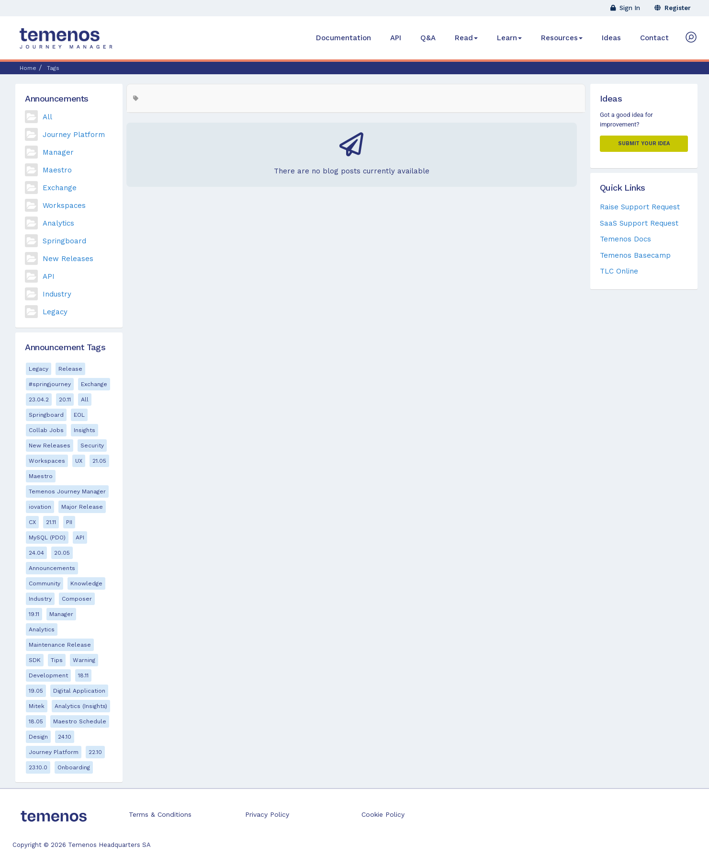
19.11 (34, 614)
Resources (562, 38)
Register (672, 7)
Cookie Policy (383, 814)
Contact (654, 38)
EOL (79, 414)
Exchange (60, 187)
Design (38, 736)
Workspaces (64, 205)
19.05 (36, 690)
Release (70, 369)
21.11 (51, 522)
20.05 (62, 552)
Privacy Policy (267, 814)
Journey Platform (74, 134)
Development (48, 675)
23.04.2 (39, 399)
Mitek (37, 706)
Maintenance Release (60, 644)
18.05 (36, 721)
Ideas (611, 38)
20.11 (65, 399)
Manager (58, 152)
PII (69, 522)
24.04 (36, 552)
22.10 (95, 752)
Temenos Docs (625, 239)
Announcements (52, 568)
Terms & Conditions (160, 814)
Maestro (57, 170)
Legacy (55, 312)
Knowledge (86, 583)
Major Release (82, 506)
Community (44, 583)
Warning (84, 660)
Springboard (64, 241)
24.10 (64, 736)
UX (78, 460)
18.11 (83, 675)
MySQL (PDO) (47, 537)
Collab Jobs (46, 430)
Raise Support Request (640, 207)
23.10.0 (38, 767)
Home (28, 68)
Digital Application (79, 690)
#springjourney (50, 384)
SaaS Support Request (639, 223)
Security (92, 445)
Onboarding (73, 767)
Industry (57, 294)
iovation (40, 506)
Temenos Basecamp (635, 255)
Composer (77, 598)
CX (32, 522)
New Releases (68, 258)
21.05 (99, 460)
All (47, 117)
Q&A (428, 38)
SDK (35, 660)
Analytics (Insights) (81, 706)
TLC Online (619, 271)
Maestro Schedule (79, 721)
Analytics (58, 223)
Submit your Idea (644, 143)
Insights (84, 430)
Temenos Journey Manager (67, 491)
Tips (57, 660)
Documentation (343, 38)
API (395, 38)
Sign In (625, 7)
